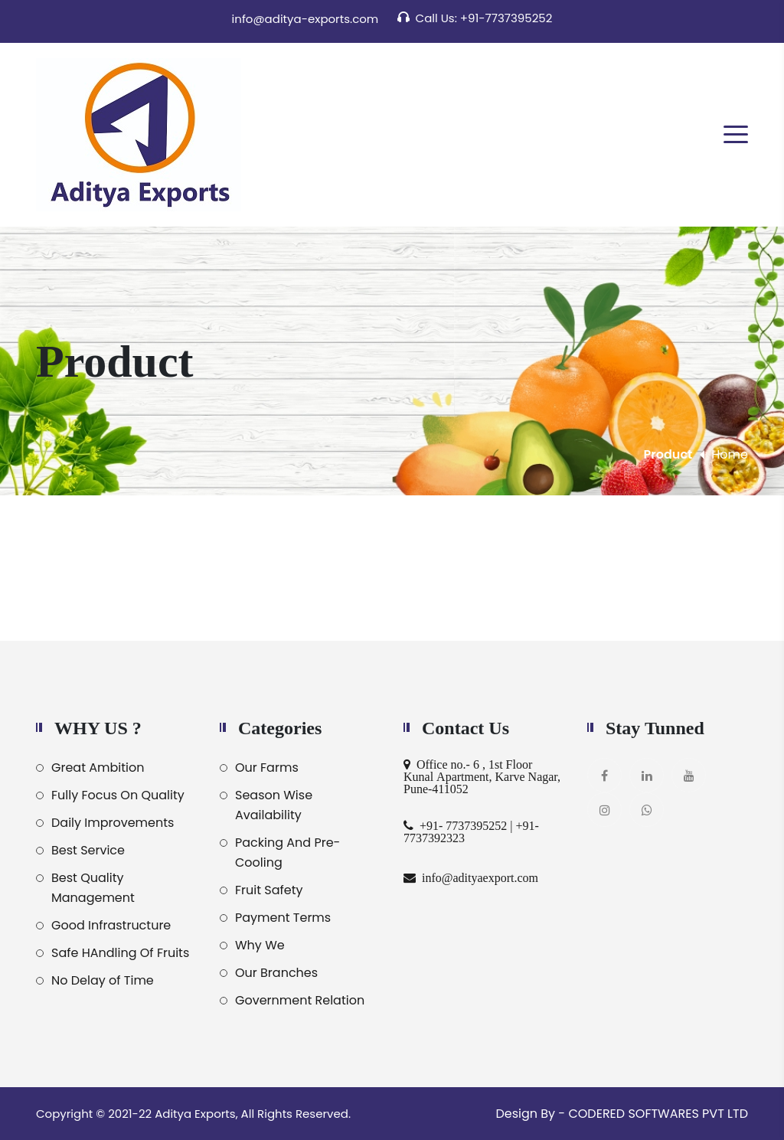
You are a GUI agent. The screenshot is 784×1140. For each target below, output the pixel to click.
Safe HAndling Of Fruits (120, 953)
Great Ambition (98, 767)
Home (729, 454)
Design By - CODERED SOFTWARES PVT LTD (621, 1113)
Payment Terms (283, 917)
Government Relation (299, 1000)
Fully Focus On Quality (118, 795)
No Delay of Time (102, 980)
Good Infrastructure (111, 925)
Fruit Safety (269, 890)
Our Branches (276, 973)
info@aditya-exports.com (305, 19)
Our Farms (267, 767)
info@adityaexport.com (477, 877)
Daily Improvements (112, 822)
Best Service (88, 850)
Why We (260, 945)
